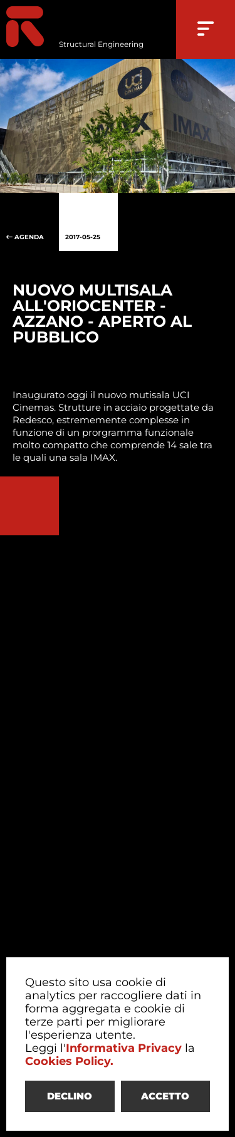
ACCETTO (165, 1096)
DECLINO (69, 1096)
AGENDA (29, 222)
